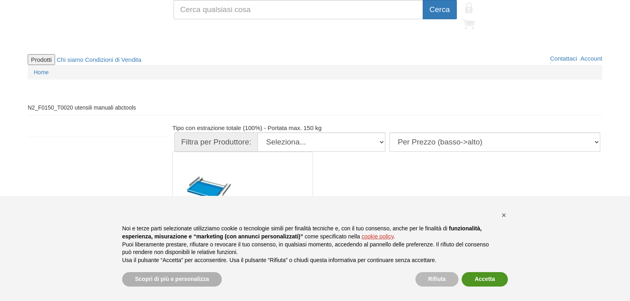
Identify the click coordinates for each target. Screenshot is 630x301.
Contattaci (562, 58)
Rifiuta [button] (437, 279)
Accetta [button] (485, 279)
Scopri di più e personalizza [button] (172, 279)
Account (590, 58)
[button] (503, 215)
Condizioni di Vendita (113, 59)
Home (41, 72)
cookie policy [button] (377, 236)
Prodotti (41, 59)
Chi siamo (70, 59)
